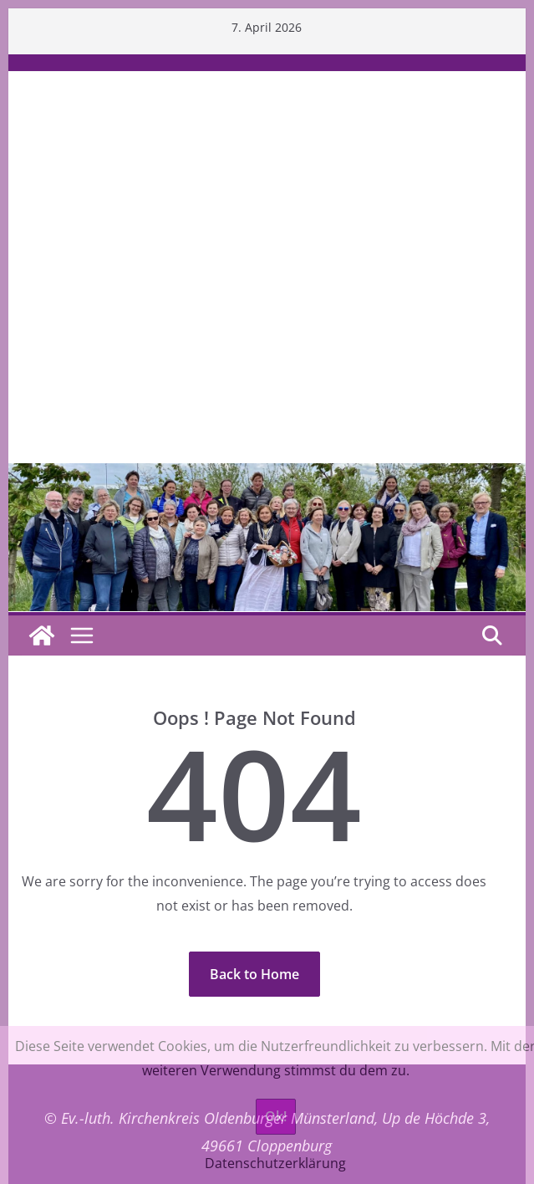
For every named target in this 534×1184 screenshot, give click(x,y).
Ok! (276, 1116)
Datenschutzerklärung (275, 1163)
